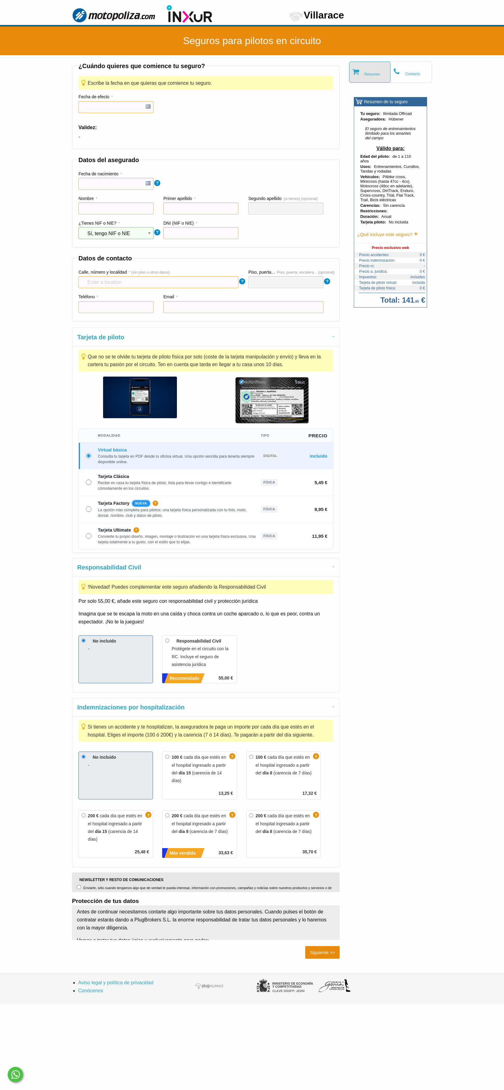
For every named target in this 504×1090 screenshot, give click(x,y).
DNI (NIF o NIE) (178, 223)
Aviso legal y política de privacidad (115, 982)
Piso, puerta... (261, 272)
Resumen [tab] (372, 74)
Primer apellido (177, 198)
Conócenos (90, 990)
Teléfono (86, 296)
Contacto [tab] (412, 74)
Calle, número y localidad (102, 272)
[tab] (206, 337)
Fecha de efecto (93, 96)
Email (168, 296)
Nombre (86, 198)
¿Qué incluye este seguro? (384, 234)
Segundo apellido (265, 198)
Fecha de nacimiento (98, 173)
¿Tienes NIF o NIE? (97, 223)
